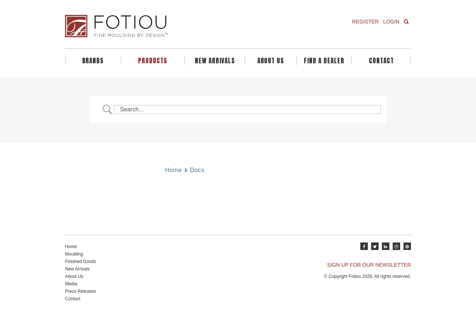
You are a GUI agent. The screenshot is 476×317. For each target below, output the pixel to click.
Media (71, 283)
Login (391, 22)
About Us (270, 60)
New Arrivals (215, 60)
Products (152, 60)
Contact (381, 60)
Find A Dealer (324, 60)
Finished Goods (80, 261)
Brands (93, 60)
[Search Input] (247, 109)
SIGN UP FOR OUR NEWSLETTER (369, 265)
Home (173, 170)
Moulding (74, 254)
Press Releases (80, 291)
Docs (197, 170)
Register (365, 22)
